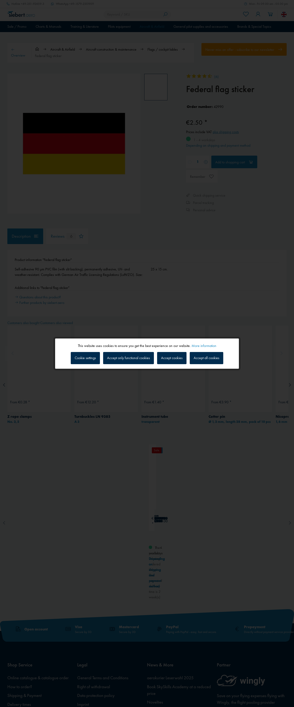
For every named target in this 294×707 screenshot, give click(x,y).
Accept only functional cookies (128, 357)
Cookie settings (85, 357)
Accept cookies (172, 357)
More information (204, 345)
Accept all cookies (206, 357)
